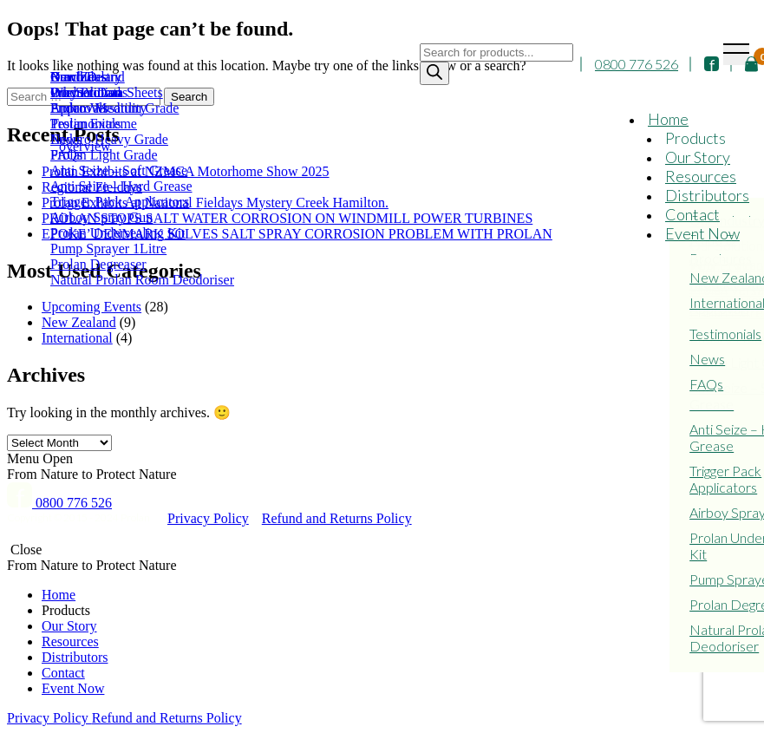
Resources (700, 177)
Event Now (702, 234)
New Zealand (79, 322)
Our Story (697, 157)
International (77, 338)
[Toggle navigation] (736, 54)
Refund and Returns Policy (337, 518)
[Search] (434, 74)
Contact (692, 215)
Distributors (707, 196)
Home (668, 119)
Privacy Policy (208, 518)
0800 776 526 (636, 65)
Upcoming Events (91, 306)
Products (695, 138)
